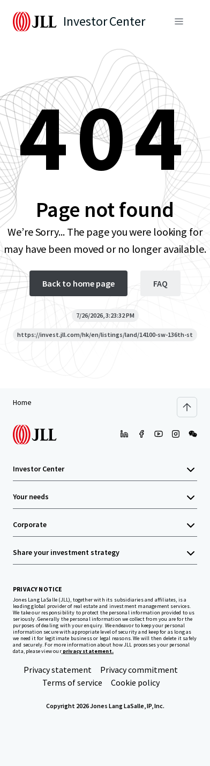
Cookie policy (135, 682)
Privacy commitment (139, 669)
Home (22, 402)
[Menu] (179, 21)
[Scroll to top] (187, 407)
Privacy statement (58, 669)
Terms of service (72, 682)
